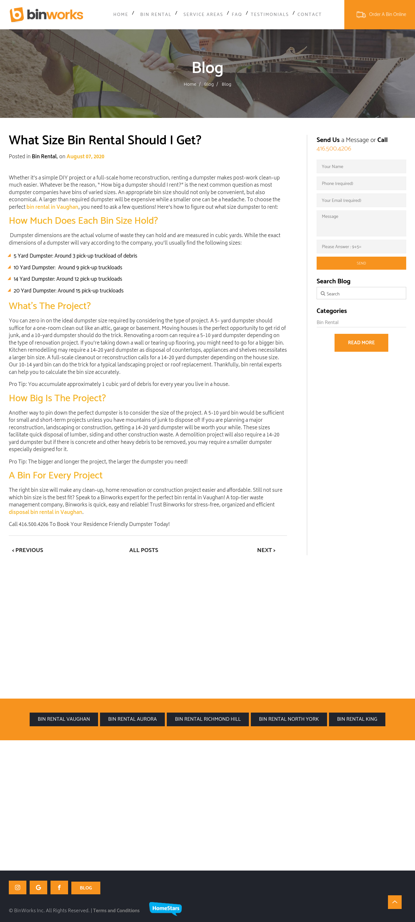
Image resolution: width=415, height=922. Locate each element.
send (361, 263)
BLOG (86, 888)
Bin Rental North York (289, 719)
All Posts (143, 550)
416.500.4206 (334, 148)
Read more (361, 343)
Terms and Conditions (116, 910)
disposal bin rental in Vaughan (45, 513)
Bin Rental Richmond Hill (208, 719)
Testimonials (267, 15)
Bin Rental (157, 15)
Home (125, 15)
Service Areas (200, 15)
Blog (209, 85)
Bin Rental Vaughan (64, 719)
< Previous (27, 550)
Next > (266, 550)
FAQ (234, 15)
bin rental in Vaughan (52, 208)
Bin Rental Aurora (132, 719)
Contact (306, 15)
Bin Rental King (357, 719)
